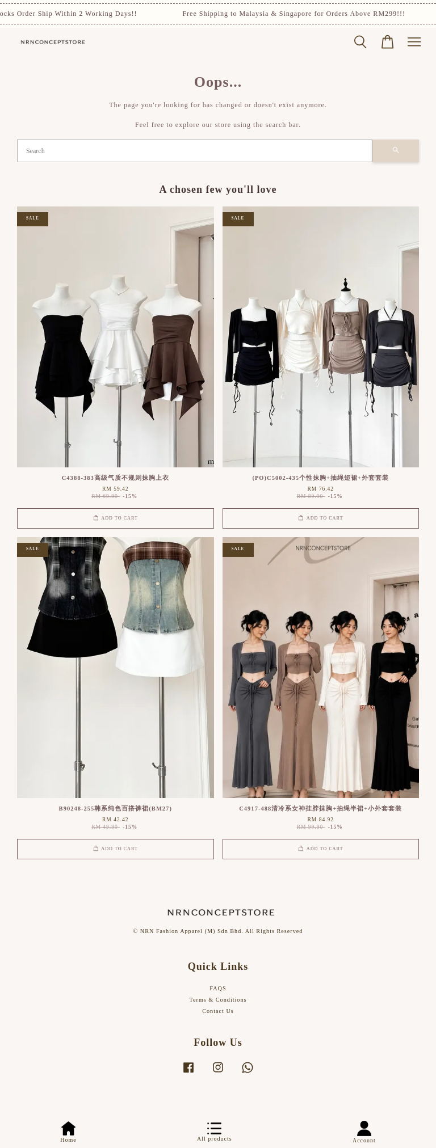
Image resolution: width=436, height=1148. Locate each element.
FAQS (217, 988)
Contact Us (218, 1011)
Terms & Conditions (217, 1000)
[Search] (194, 151)
